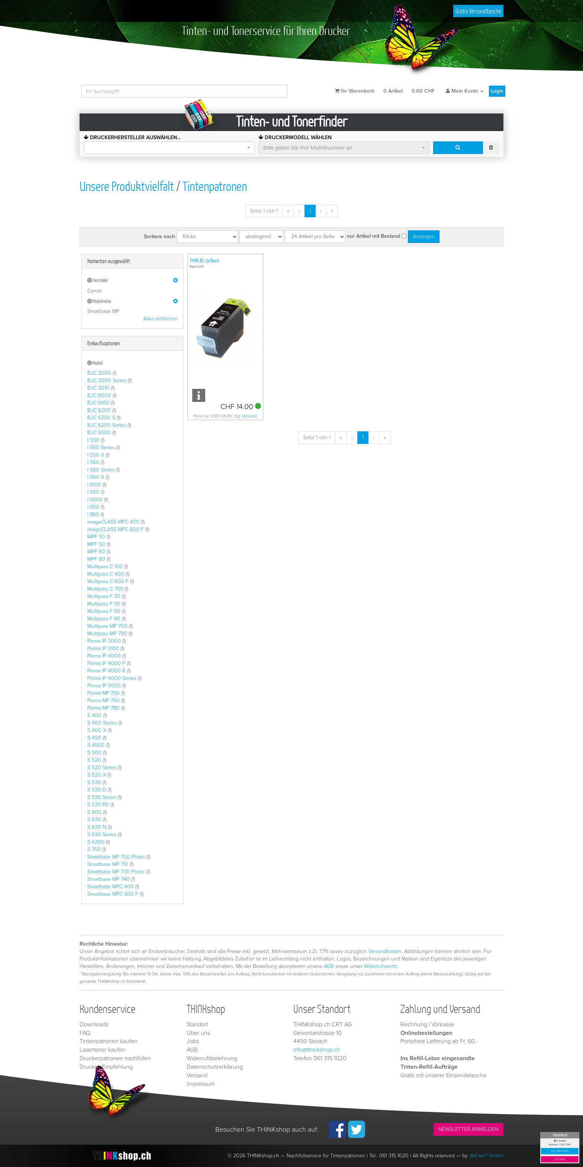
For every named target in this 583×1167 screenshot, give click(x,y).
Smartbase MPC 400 (110, 886)
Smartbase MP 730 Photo (116, 872)
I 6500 (95, 499)
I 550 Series (101, 447)
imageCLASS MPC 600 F (115, 529)
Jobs (193, 1041)
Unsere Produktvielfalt (127, 186)
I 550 (93, 440)
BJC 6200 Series (106, 425)
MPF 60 (96, 552)
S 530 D (96, 790)
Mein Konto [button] (464, 91)
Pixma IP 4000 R (106, 671)
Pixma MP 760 (103, 700)
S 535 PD (98, 805)
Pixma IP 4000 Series (111, 678)
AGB (329, 966)
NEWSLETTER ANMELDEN (468, 1129)
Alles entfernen (160, 319)
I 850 (93, 507)
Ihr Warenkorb (385, 91)
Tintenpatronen (215, 186)
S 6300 (95, 842)
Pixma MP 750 (103, 693)
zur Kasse (559, 1159)
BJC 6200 (99, 410)
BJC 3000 (99, 373)
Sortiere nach (159, 236)
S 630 (94, 819)
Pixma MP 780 (103, 708)
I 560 (93, 462)
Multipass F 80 (103, 619)
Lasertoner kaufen (103, 1050)
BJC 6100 (98, 403)
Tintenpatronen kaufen (109, 1041)
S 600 (94, 812)
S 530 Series (101, 797)
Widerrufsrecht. (381, 966)
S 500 (94, 752)
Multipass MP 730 (107, 633)
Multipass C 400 (105, 574)
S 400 (94, 715)
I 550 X (95, 455)
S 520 (94, 760)
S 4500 (95, 745)
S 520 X (96, 775)
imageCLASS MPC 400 (113, 522)
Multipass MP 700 (107, 626)
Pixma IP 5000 (104, 685)
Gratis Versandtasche (478, 11)
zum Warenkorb (560, 1151)
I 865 (93, 514)
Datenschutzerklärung (215, 1067)
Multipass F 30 (103, 596)
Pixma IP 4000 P (106, 663)
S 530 (94, 782)
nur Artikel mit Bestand (373, 236)
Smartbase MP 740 (108, 879)
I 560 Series (101, 470)
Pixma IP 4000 (104, 656)
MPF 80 (96, 559)
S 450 (94, 738)
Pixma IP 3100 (103, 648)
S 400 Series (102, 723)
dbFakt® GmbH (486, 1155)
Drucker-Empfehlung (106, 1067)
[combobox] (169, 147)
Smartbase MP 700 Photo (116, 857)
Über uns (198, 1033)
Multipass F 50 (103, 604)
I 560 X (95, 477)
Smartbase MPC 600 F (112, 894)
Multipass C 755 (105, 589)
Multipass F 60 (103, 611)
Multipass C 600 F (108, 581)
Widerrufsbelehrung (212, 1058)
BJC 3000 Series (106, 380)
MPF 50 (96, 544)
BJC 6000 (99, 395)
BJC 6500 (99, 432)
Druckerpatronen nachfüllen (115, 1058)
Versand (249, 416)
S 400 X (96, 730)
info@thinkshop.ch (316, 1050)
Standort (197, 1024)
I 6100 (94, 485)
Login (497, 91)
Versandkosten (385, 951)
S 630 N (96, 827)
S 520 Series (101, 767)
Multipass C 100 (105, 566)
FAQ (85, 1033)
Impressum (201, 1084)
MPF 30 (96, 537)
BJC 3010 (98, 388)
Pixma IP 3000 (104, 641)
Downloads (94, 1024)
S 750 (94, 849)
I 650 (93, 492)
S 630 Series (101, 834)
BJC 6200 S (101, 418)
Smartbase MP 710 (107, 864)
